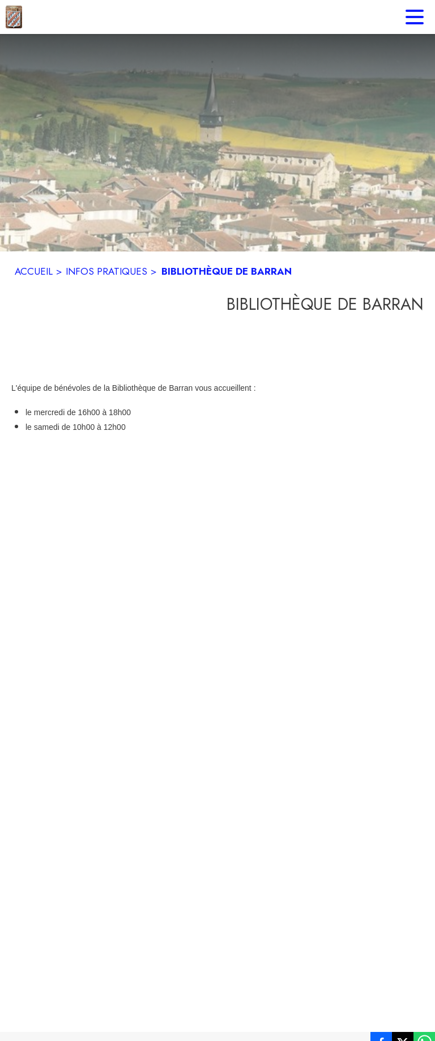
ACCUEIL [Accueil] (34, 271)
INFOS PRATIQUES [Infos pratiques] (106, 271)
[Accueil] (14, 17)
